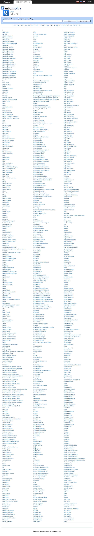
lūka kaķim (67, 499)
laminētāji (4, 251)
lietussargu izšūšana (38, 318)
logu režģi (66, 140)
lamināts (4, 230)
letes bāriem (36, 54)
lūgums (66, 497)
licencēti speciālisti (38, 92)
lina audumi (36, 436)
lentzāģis (35, 49)
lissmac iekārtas (37, 488)
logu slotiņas (67, 148)
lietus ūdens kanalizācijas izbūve (41, 297)
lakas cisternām (6, 165)
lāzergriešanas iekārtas (70, 314)
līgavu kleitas (67, 372)
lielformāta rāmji (37, 181)
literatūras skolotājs (38, 492)
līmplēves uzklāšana (69, 447)
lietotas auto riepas (38, 236)
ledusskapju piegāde (7, 512)
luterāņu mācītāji (68, 277)
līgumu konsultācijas (69, 394)
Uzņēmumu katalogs (23, 2)
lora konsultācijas (68, 223)
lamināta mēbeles (7, 224)
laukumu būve (6, 422)
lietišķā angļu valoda (38, 228)
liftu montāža (36, 374)
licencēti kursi (36, 86)
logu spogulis (67, 152)
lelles (34, 32)
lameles (4, 215)
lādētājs (66, 284)
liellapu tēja (36, 208)
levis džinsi (36, 62)
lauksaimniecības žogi (8, 404)
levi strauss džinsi (37, 58)
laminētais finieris (6, 232)
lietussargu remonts (38, 320)
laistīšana (4, 109)
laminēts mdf (5, 245)
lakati (3, 180)
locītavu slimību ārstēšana (40, 501)
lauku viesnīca (6, 415)
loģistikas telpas (68, 245)
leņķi (34, 73)
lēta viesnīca (67, 350)
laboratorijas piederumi (8, 66)
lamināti (4, 228)
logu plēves (67, 127)
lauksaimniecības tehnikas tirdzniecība (12, 400)
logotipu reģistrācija (69, 84)
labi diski (4, 34)
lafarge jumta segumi (7, 88)
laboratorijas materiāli (8, 62)
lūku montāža (67, 510)
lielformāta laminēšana (39, 165)
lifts (34, 353)
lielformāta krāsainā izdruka (40, 159)
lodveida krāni (37, 512)
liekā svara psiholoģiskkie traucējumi (42, 124)
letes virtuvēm (37, 56)
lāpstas (66, 286)
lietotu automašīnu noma (39, 275)
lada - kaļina (5, 82)
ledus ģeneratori (6, 505)
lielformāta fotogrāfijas (39, 152)
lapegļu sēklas (6, 277)
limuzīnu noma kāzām (39, 428)
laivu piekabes (6, 137)
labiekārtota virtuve (7, 36)
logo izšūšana (67, 62)
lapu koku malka (6, 294)
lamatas (4, 209)
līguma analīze (68, 376)
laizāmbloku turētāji (7, 153)
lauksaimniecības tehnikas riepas (11, 396)
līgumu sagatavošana (69, 404)
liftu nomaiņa (36, 376)
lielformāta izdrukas (38, 155)
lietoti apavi (36, 252)
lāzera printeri (67, 301)
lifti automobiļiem (37, 346)
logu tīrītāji (67, 165)
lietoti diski (36, 258)
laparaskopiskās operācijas (9, 271)
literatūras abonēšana (39, 490)
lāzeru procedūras (69, 338)
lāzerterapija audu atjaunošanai (72, 335)
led (3, 477)
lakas (3, 161)
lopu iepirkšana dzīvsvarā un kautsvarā (74, 215)
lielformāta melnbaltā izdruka (40, 167)
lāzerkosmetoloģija (69, 316)
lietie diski (35, 219)
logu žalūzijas (67, 174)
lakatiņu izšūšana (6, 183)
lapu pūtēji (5, 295)
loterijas (66, 230)
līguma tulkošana (68, 381)
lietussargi (36, 312)
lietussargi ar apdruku (39, 314)
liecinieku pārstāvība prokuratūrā (41, 107)
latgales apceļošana (7, 320)
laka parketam (6, 157)
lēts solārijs (67, 363)
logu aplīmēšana (68, 99)
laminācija (5, 219)
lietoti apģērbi (36, 254)
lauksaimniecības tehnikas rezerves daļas (13, 394)
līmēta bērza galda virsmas (71, 450)
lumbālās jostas (68, 273)
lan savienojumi (6, 269)
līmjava (66, 430)
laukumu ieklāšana (7, 424)
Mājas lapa (6, 2)
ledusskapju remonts (7, 516)
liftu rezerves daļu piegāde (40, 385)
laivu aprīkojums (6, 125)
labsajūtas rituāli (6, 79)
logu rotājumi (67, 142)
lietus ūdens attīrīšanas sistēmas (41, 294)
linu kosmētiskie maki (38, 478)
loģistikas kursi (68, 238)
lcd (3, 467)
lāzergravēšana (68, 310)
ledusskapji (5, 508)
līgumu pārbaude (68, 402)
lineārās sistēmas (37, 445)
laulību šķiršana (6, 460)
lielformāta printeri (38, 174)
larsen (4, 301)
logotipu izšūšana (68, 82)
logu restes (67, 139)
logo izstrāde (67, 56)
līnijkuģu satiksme (68, 488)
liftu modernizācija (38, 372)
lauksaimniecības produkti (9, 381)
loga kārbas (67, 41)
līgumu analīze (68, 387)
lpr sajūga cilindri (68, 251)
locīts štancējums (37, 505)
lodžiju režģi (67, 40)
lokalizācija (67, 178)
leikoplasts (5, 520)
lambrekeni (5, 213)
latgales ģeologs (6, 322)
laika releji (5, 92)
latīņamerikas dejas (7, 359)
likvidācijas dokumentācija (40, 404)
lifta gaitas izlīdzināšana (39, 338)
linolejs (35, 456)
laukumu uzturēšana (7, 434)
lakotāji (4, 195)
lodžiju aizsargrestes (69, 34)
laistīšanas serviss (7, 112)
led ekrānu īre (6, 480)
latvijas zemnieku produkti (9, 355)
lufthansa (66, 258)
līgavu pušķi (67, 374)
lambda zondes (6, 211)
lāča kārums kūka (68, 344)
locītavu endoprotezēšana (40, 497)
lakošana (4, 196)
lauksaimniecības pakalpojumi (10, 379)
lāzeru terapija (67, 340)
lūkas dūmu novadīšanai (70, 503)
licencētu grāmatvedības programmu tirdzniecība (46, 99)
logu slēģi (66, 150)
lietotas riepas (37, 249)
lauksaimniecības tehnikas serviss (11, 398)
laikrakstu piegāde (7, 97)
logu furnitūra (67, 112)
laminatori (5, 217)
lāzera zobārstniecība (69, 305)
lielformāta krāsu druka (39, 163)
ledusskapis (5, 506)
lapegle (4, 275)
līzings (65, 495)
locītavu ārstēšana (38, 503)
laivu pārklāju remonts (8, 140)
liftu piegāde (36, 378)
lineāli (34, 439)
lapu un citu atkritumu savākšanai (11, 299)
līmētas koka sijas (68, 473)
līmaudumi (67, 407)
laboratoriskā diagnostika (8, 75)
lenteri (35, 40)
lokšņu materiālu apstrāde (71, 195)
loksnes (66, 185)
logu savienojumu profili (70, 146)
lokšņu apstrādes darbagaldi (71, 189)
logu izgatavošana (69, 114)
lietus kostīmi (36, 284)
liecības (35, 110)
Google (32, 19)
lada (3, 81)
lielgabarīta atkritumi (38, 187)
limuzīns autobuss (38, 422)
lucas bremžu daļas (69, 256)
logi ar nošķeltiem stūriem (70, 47)
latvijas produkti (6, 350)
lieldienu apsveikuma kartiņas (41, 137)
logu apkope (67, 97)
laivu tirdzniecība (6, 152)
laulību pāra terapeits (7, 458)
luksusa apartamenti (69, 266)
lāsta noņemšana (68, 288)
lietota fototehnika (37, 232)
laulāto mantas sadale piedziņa (10, 441)
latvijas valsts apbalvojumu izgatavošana (13, 351)
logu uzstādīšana (68, 168)
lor (64, 219)
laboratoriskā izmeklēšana (9, 77)
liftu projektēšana (37, 379)
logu (65, 88)
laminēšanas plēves (7, 260)
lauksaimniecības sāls (8, 385)
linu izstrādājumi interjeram (40, 471)
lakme (4, 191)
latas (3, 310)
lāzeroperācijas (68, 325)
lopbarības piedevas (69, 204)
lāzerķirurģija (67, 342)
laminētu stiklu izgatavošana (9, 247)
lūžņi (65, 521)
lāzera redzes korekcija (70, 303)
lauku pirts (5, 409)
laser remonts (6, 303)
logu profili (67, 129)
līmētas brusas (68, 464)
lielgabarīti (36, 200)
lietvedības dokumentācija (40, 329)
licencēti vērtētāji (37, 94)
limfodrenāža (36, 406)
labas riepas (5, 32)
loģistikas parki (68, 241)
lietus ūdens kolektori (38, 303)
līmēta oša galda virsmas (70, 456)
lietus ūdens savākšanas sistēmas (42, 307)
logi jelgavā (67, 49)
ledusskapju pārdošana (8, 514)
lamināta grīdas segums (8, 221)
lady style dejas (6, 84)
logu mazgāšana (68, 120)
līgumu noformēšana (69, 398)
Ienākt (90, 2)
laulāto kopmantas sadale (9, 437)
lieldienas (35, 135)
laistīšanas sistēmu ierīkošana (10, 116)
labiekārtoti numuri (7, 38)
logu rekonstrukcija (69, 133)
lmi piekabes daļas (38, 493)
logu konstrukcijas (68, 116)
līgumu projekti (68, 400)
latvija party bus (6, 340)
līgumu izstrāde (68, 391)
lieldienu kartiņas (37, 139)
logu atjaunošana (68, 101)
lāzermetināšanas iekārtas (71, 320)
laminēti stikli (5, 243)
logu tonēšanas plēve (69, 163)
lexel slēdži (36, 66)
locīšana (35, 506)
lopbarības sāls (68, 208)
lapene (4, 279)
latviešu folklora (6, 327)
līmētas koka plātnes (69, 471)
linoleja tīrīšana (37, 452)
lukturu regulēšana (69, 269)
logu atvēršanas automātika (71, 105)
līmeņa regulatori (68, 421)
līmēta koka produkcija (70, 452)
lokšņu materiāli (68, 193)
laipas (3, 105)
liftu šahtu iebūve (37, 393)
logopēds (66, 69)
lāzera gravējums (68, 295)
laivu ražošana (6, 142)
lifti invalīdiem (36, 348)
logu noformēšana (69, 125)
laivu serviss (5, 148)
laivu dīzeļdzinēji (6, 131)
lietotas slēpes (37, 251)
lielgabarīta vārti (37, 198)
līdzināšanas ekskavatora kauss (72, 365)
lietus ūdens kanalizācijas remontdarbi (43, 299)
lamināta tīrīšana (6, 226)
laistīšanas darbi (6, 110)
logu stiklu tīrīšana (69, 157)
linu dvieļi (35, 464)
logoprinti (66, 66)
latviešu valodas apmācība (9, 333)
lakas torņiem (5, 176)
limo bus (35, 411)
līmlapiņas (66, 434)
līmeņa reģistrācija (69, 424)
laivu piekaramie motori (8, 139)
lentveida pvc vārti (38, 43)
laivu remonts (5, 144)
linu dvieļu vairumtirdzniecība (40, 467)
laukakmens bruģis (7, 361)
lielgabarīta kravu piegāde (40, 193)
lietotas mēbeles (37, 245)
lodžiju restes (67, 38)
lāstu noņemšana (68, 294)
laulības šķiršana (6, 452)
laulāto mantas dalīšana (8, 439)
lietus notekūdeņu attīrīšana (40, 288)
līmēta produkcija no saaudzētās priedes (74, 458)
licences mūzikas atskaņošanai (41, 81)
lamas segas (5, 204)
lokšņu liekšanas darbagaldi (71, 191)
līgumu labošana (68, 396)
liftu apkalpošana (37, 357)
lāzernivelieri (67, 322)
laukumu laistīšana (7, 428)
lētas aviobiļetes (68, 351)
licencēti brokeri (37, 84)
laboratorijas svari (7, 68)
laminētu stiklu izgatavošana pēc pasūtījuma (13, 249)
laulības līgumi (6, 449)
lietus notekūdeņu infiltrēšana (40, 290)
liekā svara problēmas (39, 122)
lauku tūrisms (5, 413)
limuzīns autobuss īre (38, 424)
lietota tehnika (37, 234)
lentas (34, 38)
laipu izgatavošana (7, 107)
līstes (65, 493)
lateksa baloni (6, 312)
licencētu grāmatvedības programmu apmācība (45, 97)
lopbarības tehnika (69, 209)
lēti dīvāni (66, 357)
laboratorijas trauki (7, 69)
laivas (3, 122)
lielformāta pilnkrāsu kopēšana (41, 170)
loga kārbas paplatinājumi (70, 43)
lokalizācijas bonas (69, 180)
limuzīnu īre (36, 434)
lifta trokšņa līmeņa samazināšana (42, 342)
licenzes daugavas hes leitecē (41, 101)
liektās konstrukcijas (38, 120)
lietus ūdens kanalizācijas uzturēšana (43, 301)
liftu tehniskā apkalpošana (40, 389)
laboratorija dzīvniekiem (8, 49)
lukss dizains (67, 262)
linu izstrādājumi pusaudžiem (40, 473)
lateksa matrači (6, 316)
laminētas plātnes (7, 238)
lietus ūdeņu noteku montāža (40, 308)
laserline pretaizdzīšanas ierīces (10, 305)
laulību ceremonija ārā (8, 454)
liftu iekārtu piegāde (38, 366)
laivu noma (5, 135)
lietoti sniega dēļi (37, 271)
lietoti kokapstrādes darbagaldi (41, 262)
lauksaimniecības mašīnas (9, 378)
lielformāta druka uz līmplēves (41, 150)
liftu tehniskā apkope (38, 391)
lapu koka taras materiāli (8, 292)
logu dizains (67, 110)
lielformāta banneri (38, 142)
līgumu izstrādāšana (69, 393)
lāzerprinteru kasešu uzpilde (71, 329)
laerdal (4, 86)
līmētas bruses (68, 465)
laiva (3, 120)
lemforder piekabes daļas (39, 34)
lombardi (66, 198)
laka (3, 155)
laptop (4, 286)
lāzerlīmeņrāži (67, 318)
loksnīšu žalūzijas (68, 187)
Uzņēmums (23, 19)
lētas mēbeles (67, 353)
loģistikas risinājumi (69, 243)
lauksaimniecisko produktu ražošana (11, 366)
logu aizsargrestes (69, 92)
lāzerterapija (67, 333)
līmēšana (66, 484)
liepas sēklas (36, 215)
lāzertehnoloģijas (68, 331)
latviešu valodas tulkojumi (9, 338)
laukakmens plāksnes (8, 363)
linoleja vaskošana (38, 454)
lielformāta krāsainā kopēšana (41, 161)
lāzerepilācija (67, 307)
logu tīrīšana (67, 167)
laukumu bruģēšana (7, 421)
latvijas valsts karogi (7, 353)
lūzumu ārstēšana (68, 520)
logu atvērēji (67, 103)
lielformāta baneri (37, 140)
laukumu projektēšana (8, 430)
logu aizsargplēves (69, 90)
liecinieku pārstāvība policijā (40, 105)
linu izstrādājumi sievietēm (40, 475)
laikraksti (4, 94)
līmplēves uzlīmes (68, 449)
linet (34, 437)
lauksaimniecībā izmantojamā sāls (11, 406)
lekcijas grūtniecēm (7, 521)
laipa (3, 103)
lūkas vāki (66, 506)
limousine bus (36, 417)
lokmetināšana (68, 183)
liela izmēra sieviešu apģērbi (40, 129)
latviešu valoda (6, 331)
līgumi (65, 383)
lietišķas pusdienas (38, 226)
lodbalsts (35, 510)
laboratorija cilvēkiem (7, 47)
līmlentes (66, 436)
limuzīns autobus (37, 421)
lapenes (4, 280)
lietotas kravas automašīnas (40, 243)
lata (3, 308)
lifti (34, 344)
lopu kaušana (67, 217)
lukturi (65, 267)
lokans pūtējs (67, 181)
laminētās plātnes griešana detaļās (11, 252)
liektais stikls (36, 114)
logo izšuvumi (67, 60)
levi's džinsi (36, 60)
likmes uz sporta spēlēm (39, 394)
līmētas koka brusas (69, 467)
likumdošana (36, 398)
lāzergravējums (68, 308)
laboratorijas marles (7, 60)
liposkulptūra (36, 486)
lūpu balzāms (67, 516)
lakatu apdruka (6, 187)
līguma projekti (68, 378)
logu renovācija (68, 135)
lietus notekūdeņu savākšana (40, 292)
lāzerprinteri (67, 327)
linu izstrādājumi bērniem (39, 469)
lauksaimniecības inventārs (9, 372)
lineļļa (34, 447)
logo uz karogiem (68, 64)
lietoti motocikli (37, 267)
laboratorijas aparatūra (8, 53)
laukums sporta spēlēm (8, 417)
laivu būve (5, 127)
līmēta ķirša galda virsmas (71, 462)
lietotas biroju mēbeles (39, 239)
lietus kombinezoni (38, 282)
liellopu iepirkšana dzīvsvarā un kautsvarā (44, 209)
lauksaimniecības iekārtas (9, 370)
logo (65, 53)
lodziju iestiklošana (38, 516)
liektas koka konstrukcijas (40, 116)
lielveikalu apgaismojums (39, 213)
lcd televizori (5, 471)
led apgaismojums (7, 478)
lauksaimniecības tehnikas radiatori (11, 391)
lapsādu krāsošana (7, 284)
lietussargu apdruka (38, 316)
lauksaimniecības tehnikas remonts (11, 393)
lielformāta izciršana (38, 153)
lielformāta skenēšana (39, 183)
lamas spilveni (6, 206)
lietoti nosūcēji (37, 269)
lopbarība (66, 202)
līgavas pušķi (67, 368)
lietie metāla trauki (38, 221)
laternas (4, 318)
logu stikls (66, 153)
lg (33, 77)
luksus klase (67, 264)
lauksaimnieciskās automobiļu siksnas (12, 368)
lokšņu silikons (68, 196)
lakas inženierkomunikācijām (9, 167)
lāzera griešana (68, 299)
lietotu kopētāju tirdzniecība (40, 279)
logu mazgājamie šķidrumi (71, 118)
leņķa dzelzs (36, 69)
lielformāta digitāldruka (39, 144)
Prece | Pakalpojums (10, 19)
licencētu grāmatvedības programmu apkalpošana (46, 96)
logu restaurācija (68, 137)
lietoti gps (35, 260)
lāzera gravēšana (68, 297)
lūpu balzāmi (67, 514)
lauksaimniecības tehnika (9, 387)
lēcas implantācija (68, 348)
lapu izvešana (6, 290)
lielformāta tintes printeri (39, 185)
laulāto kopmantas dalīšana (9, 436)
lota (65, 224)
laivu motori (5, 133)
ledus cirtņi (5, 490)
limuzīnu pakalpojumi (38, 432)
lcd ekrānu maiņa (6, 469)
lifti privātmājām (37, 350)
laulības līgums (6, 450)
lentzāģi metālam (37, 47)
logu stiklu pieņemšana (70, 155)
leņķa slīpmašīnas (38, 71)
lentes (34, 41)
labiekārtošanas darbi (8, 41)
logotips (66, 77)
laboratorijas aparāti (7, 54)
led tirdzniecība (6, 486)
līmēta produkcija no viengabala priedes (74, 460)
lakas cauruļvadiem (7, 163)
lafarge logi (5, 90)
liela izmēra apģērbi (38, 127)
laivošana (4, 124)
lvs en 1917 (67, 280)
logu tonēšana (67, 161)
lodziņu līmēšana (37, 520)
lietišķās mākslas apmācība (40, 230)
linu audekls (36, 460)
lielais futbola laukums (39, 131)
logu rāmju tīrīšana (69, 144)
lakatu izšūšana (6, 189)
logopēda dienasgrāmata (70, 68)
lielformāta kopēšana (38, 157)
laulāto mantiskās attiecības (9, 443)
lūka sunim (67, 501)
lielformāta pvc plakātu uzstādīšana (42, 180)
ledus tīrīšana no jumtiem (9, 499)
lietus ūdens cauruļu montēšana (41, 295)
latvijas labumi (6, 348)
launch (4, 462)
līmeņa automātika (69, 411)
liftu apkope (36, 359)
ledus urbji (5, 503)
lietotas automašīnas (38, 238)
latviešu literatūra (6, 329)
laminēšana (5, 254)
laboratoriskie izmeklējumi (9, 73)
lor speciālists (67, 221)
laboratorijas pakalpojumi (8, 64)
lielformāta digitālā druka (39, 146)
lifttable (35, 355)
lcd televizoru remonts (8, 473)
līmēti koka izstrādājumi (70, 477)
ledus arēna (5, 488)
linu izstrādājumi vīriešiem (40, 477)
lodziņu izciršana (37, 518)
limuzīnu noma (37, 426)
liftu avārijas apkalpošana (40, 361)
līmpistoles (67, 439)
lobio (34, 495)
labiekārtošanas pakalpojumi (9, 43)
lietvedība (35, 325)
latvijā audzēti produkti (8, 357)
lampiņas (4, 264)
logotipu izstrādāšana (69, 81)
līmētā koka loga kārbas (70, 482)
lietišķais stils (36, 224)
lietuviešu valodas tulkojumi (40, 323)
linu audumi (36, 462)
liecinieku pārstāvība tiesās (40, 109)
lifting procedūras (37, 351)
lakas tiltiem (5, 174)
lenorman (35, 36)
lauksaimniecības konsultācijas (10, 374)
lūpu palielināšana (69, 518)
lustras (66, 275)
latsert (4, 323)
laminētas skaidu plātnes (8, 241)
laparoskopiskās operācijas (9, 273)
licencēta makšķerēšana (39, 82)
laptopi (4, 288)
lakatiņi (4, 181)
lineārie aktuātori (37, 441)
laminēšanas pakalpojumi (9, 258)
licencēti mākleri (37, 88)
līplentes (66, 492)
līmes (65, 409)
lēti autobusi (67, 355)
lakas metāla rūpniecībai (8, 168)
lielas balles (36, 133)
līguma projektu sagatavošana (72, 379)
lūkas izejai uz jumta (69, 505)
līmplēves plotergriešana (70, 445)
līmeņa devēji (67, 413)
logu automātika (68, 107)
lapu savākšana (6, 297)
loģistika (66, 234)
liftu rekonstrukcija (38, 381)
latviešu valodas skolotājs (9, 337)
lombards (66, 200)
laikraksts (4, 96)
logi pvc (66, 51)
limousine (35, 415)
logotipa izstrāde (68, 71)
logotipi (66, 75)
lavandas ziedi (6, 465)
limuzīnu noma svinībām (39, 430)
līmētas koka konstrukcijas (71, 469)
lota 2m (66, 226)
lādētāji (66, 282)
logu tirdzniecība (68, 159)
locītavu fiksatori (37, 499)
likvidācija (35, 402)
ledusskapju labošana (8, 510)
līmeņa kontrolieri (68, 417)
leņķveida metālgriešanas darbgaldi (42, 75)
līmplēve (66, 441)
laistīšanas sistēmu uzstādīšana (10, 118)
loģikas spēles (67, 232)
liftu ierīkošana (37, 368)
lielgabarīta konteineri (38, 191)
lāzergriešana (67, 312)
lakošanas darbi (6, 198)
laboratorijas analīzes (8, 51)
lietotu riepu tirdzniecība (39, 280)
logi (65, 45)
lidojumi (35, 103)
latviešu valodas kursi (8, 335)
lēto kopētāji (67, 361)
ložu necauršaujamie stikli (71, 247)
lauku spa (4, 411)
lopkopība (66, 213)
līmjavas (66, 432)
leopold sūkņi (36, 51)
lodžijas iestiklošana (69, 32)
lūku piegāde (67, 512)
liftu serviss (36, 387)
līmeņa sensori (68, 426)
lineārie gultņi (36, 443)
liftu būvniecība (37, 365)
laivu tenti (4, 150)
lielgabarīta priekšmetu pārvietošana (42, 196)
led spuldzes (5, 484)
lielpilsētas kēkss (37, 211)
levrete (35, 64)
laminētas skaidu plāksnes (9, 239)
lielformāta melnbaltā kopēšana (41, 168)
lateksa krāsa (5, 314)
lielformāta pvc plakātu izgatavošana (42, 178)
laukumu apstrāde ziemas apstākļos (11, 419)
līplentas (66, 490)
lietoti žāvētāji (36, 273)
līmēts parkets (67, 480)
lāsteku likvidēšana (69, 290)
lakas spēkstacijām (7, 172)
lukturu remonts (68, 271)
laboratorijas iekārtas (7, 56)
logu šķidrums (67, 172)
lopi (65, 211)
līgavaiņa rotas (68, 366)
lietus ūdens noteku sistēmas (40, 305)
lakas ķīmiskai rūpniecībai (9, 178)
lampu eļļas (5, 266)
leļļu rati (35, 68)
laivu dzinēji (5, 129)
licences (35, 79)
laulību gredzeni (6, 456)
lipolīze (35, 484)
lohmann (66, 176)
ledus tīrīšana (5, 497)
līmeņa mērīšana (68, 419)
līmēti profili (67, 478)
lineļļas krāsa (36, 450)
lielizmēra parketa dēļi (39, 204)
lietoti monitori (37, 266)
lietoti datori (36, 256)
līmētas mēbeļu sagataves (71, 475)
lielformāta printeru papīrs (40, 176)
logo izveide (67, 58)
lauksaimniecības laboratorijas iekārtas (12, 376)
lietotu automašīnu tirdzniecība (41, 277)
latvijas (4, 342)
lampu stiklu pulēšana (8, 267)
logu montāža (67, 124)
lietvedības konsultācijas (39, 331)
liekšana (35, 125)
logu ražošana (67, 131)
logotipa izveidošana (69, 73)
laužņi (3, 464)
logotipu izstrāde (68, 79)
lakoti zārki (5, 193)
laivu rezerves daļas (7, 146)
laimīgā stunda (6, 101)
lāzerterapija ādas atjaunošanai (72, 337)
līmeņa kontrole (68, 415)
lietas (34, 217)
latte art (4, 325)
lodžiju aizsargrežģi (69, 36)
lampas (4, 262)
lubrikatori (66, 254)
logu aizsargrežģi (68, 94)
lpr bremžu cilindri (68, 249)
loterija (66, 228)
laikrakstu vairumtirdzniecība (9, 99)
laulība (4, 445)
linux (34, 482)
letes (34, 53)
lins (34, 458)
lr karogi (66, 252)
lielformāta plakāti (37, 172)
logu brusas (67, 109)
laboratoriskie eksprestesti (9, 71)
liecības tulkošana (38, 112)
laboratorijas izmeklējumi (8, 58)
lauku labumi (5, 407)
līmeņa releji (67, 422)
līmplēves (66, 443)
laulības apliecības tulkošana (9, 447)
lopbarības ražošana (69, 206)
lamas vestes (5, 208)
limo (34, 409)
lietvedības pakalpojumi (39, 337)
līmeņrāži (66, 428)
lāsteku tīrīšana (68, 292)
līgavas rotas (67, 370)
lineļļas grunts (36, 449)
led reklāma (5, 482)
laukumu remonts (6, 432)
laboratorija (5, 45)
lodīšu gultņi (36, 521)
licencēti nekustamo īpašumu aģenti (42, 90)
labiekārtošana (6, 40)
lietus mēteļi (36, 286)
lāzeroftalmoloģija (68, 323)
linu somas (36, 480)
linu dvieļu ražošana (38, 465)
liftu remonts (36, 383)
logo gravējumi (68, 54)
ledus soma (5, 495)
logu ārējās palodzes (69, 170)
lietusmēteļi (36, 310)
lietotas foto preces (38, 241)
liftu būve (35, 363)
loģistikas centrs (68, 236)
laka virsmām (5, 159)
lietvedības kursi (37, 333)
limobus (35, 413)
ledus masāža (6, 493)
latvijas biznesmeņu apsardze (10, 344)
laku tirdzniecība (6, 200)
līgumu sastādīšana (69, 406)
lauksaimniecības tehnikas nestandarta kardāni (14, 389)
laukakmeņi (5, 365)
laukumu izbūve (6, 426)
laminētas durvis (6, 234)
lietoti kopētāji (36, 264)
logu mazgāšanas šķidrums (71, 122)
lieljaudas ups (36, 206)
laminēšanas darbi (7, 256)
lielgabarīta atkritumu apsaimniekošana (43, 189)
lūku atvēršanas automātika (71, 508)
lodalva (35, 508)
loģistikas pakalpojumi (70, 239)
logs (65, 86)
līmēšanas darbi (68, 486)
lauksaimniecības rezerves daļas (10, 383)
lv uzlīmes (66, 279)
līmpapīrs (66, 437)
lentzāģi (35, 45)
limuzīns (35, 419)
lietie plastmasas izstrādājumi (41, 223)
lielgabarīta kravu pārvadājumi (41, 195)
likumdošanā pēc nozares (40, 400)
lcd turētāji (5, 475)
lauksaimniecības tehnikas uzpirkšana (12, 402)
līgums (66, 385)
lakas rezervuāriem (7, 170)
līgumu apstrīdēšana (69, 389)
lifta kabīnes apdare (38, 340)
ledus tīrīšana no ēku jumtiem (10, 501)
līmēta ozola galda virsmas (71, 454)
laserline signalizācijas (8, 307)
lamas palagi (5, 202)
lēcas (65, 346)
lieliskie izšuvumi (37, 202)
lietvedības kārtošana (38, 335)
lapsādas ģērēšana (7, 282)
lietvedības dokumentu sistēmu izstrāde (43, 327)
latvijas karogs (6, 346)
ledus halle (5, 492)
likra (34, 396)
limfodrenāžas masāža (39, 407)
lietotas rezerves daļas (39, 247)
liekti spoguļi (36, 118)
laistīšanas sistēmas (7, 114)
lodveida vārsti (37, 514)
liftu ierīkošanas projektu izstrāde (41, 370)
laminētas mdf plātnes (8, 236)
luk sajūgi (66, 260)
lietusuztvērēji (36, 322)
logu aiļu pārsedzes (69, 96)
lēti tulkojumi (67, 359)
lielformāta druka (37, 148)
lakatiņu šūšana (6, 185)
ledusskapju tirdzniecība (8, 518)
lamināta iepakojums (7, 223)
